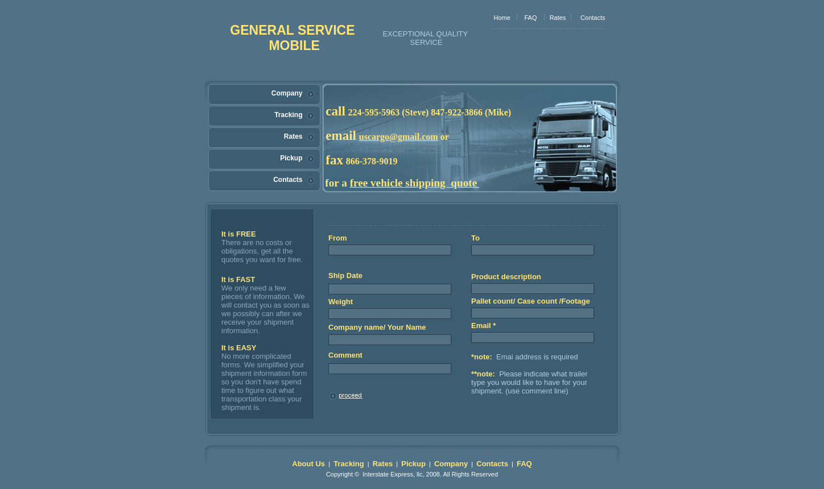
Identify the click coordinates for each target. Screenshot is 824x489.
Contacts (592, 17)
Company (287, 93)
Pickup (291, 158)
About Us (308, 463)
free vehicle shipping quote (413, 183)
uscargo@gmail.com (398, 137)
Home (502, 17)
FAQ (530, 17)
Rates (558, 17)
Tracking (288, 115)
